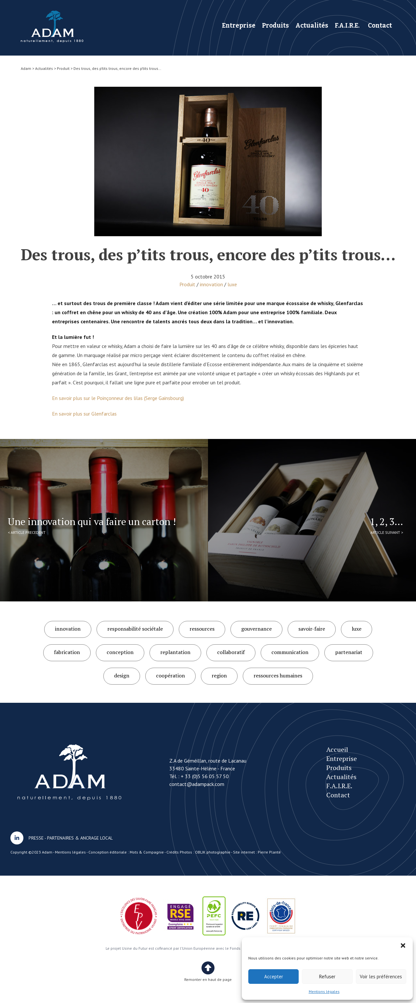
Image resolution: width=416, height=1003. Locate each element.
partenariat (348, 652)
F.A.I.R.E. (347, 25)
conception (120, 652)
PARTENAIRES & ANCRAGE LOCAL (80, 838)
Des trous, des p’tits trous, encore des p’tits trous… (52, 26)
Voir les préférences (381, 976)
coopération (170, 675)
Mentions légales (324, 991)
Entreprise (238, 25)
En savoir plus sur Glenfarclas (84, 413)
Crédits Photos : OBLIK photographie (198, 852)
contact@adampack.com (196, 784)
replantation (175, 652)
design (121, 675)
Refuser (327, 976)
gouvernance (256, 628)
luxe (232, 284)
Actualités (311, 25)
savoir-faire (311, 628)
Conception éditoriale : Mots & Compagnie (126, 852)
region (219, 675)
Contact (380, 25)
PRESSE (36, 838)
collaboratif (231, 652)
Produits (275, 25)
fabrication (67, 652)
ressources (201, 628)
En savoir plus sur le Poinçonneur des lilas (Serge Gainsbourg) (118, 398)
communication (289, 652)
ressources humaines (278, 675)
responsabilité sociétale (135, 628)
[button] (403, 945)
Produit (187, 284)
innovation (211, 284)
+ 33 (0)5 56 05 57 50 (205, 776)
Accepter (273, 976)
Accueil (337, 749)
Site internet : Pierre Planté (257, 852)
